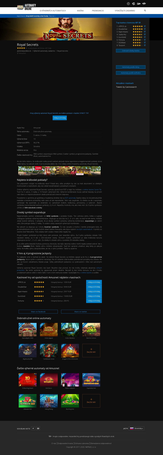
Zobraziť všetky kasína (130, 50)
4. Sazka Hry (121, 34)
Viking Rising (49, 402)
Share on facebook (38, 311)
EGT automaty (70, 198)
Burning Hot (70, 402)
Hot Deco (49, 381)
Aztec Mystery (70, 331)
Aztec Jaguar (49, 331)
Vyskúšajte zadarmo (125, 10)
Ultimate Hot (28, 402)
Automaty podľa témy (130, 67)
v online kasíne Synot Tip (91, 189)
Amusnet (22, 53)
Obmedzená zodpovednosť (100, 443)
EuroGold (21, 296)
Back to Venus (91, 331)
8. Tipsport (121, 45)
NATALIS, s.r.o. (90, 447)
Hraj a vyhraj (94, 282)
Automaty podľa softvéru (131, 73)
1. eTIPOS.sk (121, 26)
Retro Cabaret (70, 381)
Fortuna (21, 301)
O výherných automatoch (53, 10)
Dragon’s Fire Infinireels (70, 352)
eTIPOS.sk (22, 282)
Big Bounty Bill (28, 352)
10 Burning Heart (28, 381)
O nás (54, 443)
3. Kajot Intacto (122, 32)
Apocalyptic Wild (28, 331)
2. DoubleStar (122, 29)
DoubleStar (22, 287)
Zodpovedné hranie (65, 443)
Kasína (80, 10)
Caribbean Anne (49, 352)
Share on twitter (80, 311)
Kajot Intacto (22, 291)
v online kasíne (86, 272)
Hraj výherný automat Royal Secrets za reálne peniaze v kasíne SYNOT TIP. (59, 116)
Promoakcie (98, 10)
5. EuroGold (121, 37)
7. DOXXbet (121, 43)
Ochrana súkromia (81, 443)
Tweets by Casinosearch (126, 87)
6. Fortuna (121, 40)
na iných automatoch (84, 229)
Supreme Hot (91, 381)
